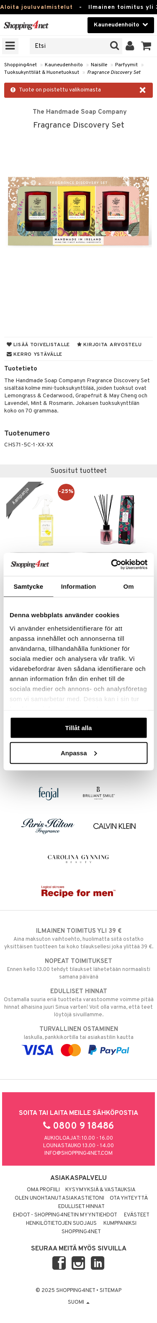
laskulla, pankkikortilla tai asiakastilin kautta (78, 1039)
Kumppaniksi (119, 1223)
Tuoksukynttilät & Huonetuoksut (41, 72)
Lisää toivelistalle (38, 345)
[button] (146, 46)
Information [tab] (78, 586)
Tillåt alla (78, 727)
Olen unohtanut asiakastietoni (59, 1198)
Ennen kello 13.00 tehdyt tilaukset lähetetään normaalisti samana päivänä (78, 969)
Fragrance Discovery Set (113, 72)
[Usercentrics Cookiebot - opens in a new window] (111, 564)
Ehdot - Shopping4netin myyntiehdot (65, 1215)
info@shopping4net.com (78, 1153)
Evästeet (136, 1215)
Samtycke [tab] (28, 586)
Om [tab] (129, 586)
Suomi (79, 1302)
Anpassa (79, 752)
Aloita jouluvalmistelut (36, 7)
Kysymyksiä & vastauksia (100, 1190)
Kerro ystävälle (34, 354)
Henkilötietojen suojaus (61, 1223)
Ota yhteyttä (129, 1198)
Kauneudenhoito (64, 65)
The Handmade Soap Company (80, 112)
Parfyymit (126, 65)
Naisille (99, 65)
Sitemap (110, 1290)
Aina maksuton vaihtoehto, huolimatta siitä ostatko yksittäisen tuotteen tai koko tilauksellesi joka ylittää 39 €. (78, 938)
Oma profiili (43, 1190)
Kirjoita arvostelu (109, 345)
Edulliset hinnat (81, 1206)
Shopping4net (20, 65)
